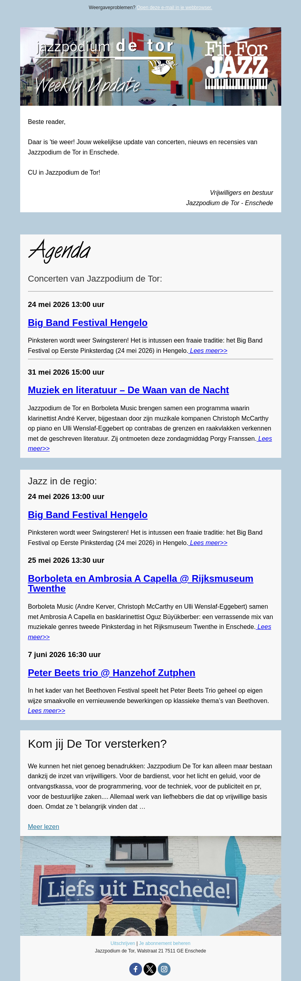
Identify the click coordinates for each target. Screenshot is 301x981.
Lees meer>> (207, 350)
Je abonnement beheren (164, 943)
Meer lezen (43, 826)
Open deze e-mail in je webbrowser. (174, 7)
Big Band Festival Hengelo (88, 322)
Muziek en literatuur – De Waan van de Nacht (128, 390)
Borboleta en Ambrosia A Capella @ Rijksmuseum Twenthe (141, 583)
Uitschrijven (123, 943)
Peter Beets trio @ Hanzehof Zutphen (111, 672)
